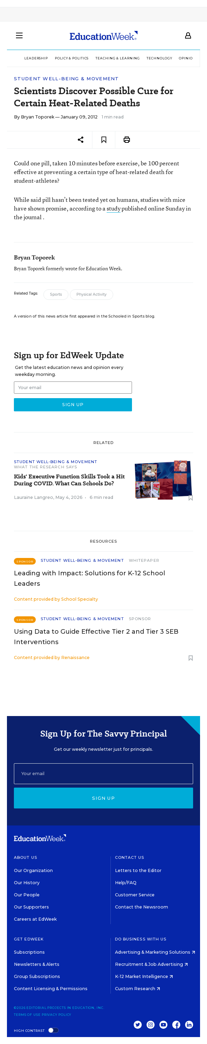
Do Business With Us (141, 939)
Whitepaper (144, 560)
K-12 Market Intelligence (144, 976)
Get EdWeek (29, 939)
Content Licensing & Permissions (51, 988)
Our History (27, 882)
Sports (56, 294)
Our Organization (33, 870)
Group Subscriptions (37, 976)
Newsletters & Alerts (36, 964)
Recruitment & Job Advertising (151, 964)
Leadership (36, 58)
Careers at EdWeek (35, 919)
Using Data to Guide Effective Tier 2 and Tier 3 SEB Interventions (96, 637)
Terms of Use (27, 1015)
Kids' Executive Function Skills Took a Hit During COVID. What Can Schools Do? (69, 480)
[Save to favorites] (103, 139)
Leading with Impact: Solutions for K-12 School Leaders (89, 578)
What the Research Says (45, 467)
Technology (159, 58)
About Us (25, 857)
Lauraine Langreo (33, 497)
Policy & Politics (72, 58)
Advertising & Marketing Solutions (155, 952)
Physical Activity (91, 294)
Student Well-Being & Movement (66, 78)
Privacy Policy (57, 1015)
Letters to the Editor (138, 870)
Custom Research (137, 988)
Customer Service (135, 894)
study (114, 208)
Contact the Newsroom (141, 907)
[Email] (103, 773)
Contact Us (129, 857)
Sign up (103, 798)
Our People (27, 894)
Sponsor (140, 618)
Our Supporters (31, 907)
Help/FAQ (125, 882)
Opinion (187, 58)
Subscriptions (29, 952)
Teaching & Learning (118, 58)
